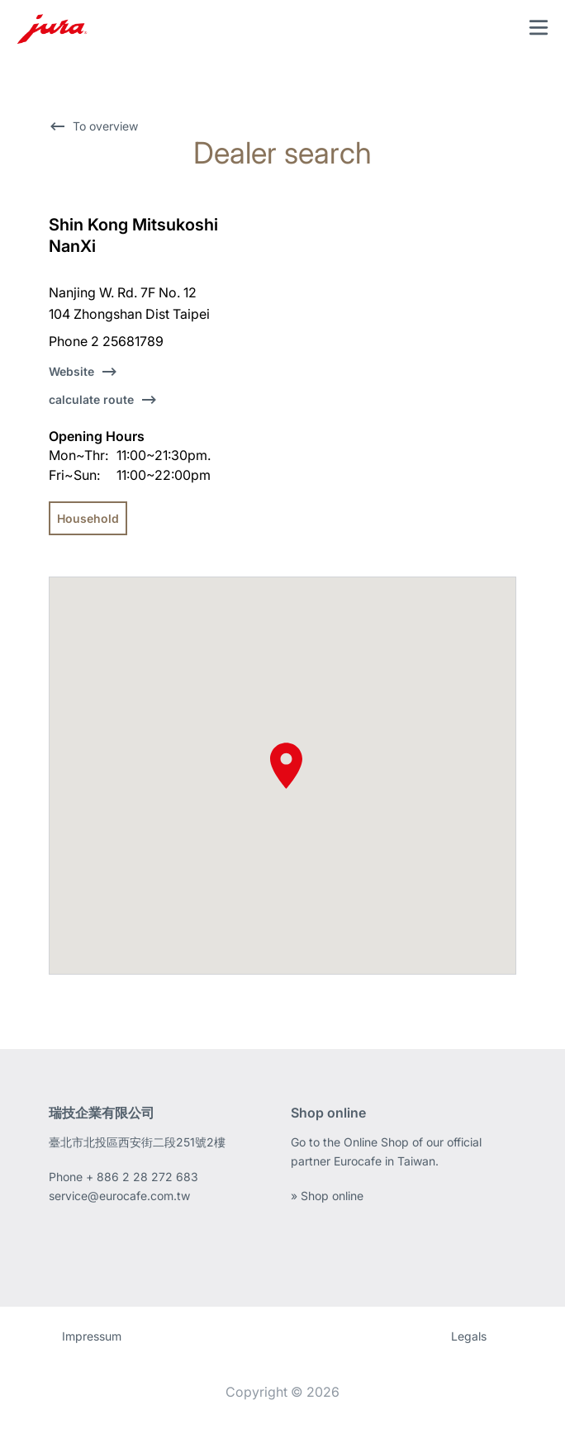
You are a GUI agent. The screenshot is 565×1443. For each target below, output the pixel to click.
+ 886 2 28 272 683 (142, 1177)
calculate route (91, 399)
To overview (105, 126)
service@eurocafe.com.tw (119, 1196)
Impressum (91, 1336)
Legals (469, 1336)
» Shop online (327, 1196)
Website (71, 371)
